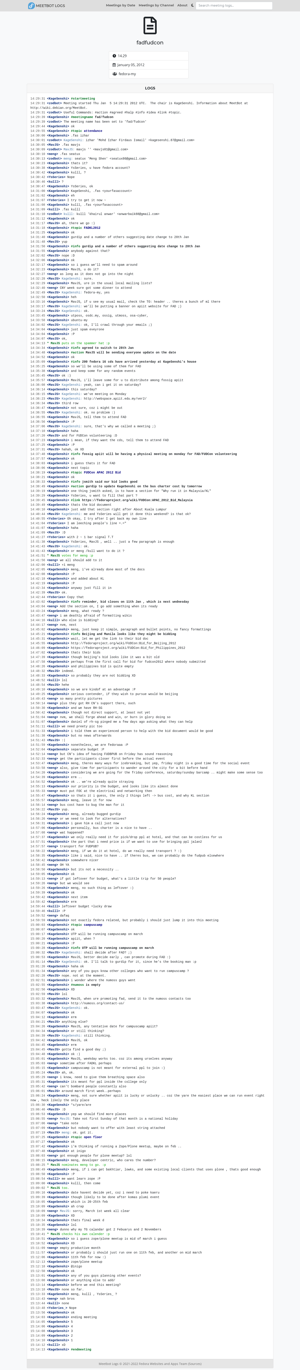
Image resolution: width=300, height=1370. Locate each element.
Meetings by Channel (156, 5)
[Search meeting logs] (234, 6)
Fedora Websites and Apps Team (163, 1364)
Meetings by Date (120, 5)
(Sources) (194, 1364)
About (182, 5)
